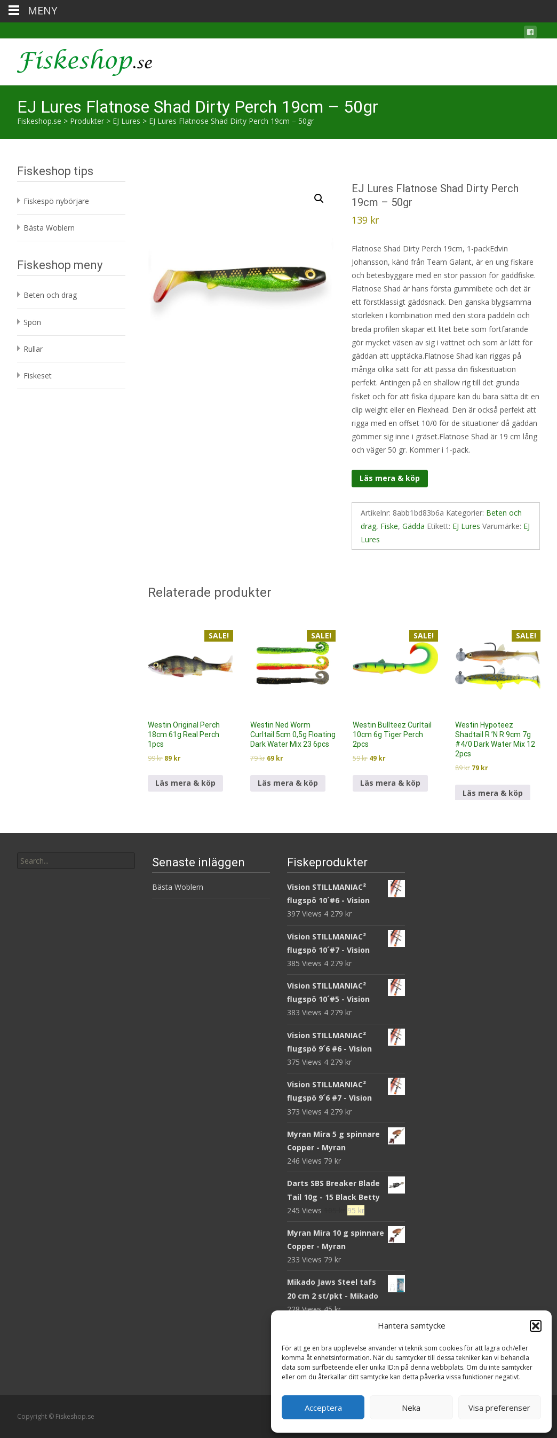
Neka (411, 1407)
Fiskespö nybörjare (56, 201)
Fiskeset (37, 375)
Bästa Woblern (49, 228)
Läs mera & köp (390, 478)
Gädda (413, 526)
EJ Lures (466, 526)
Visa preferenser (499, 1407)
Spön (32, 322)
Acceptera (323, 1407)
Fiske (389, 526)
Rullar (33, 349)
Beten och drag (50, 295)
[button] (535, 1326)
